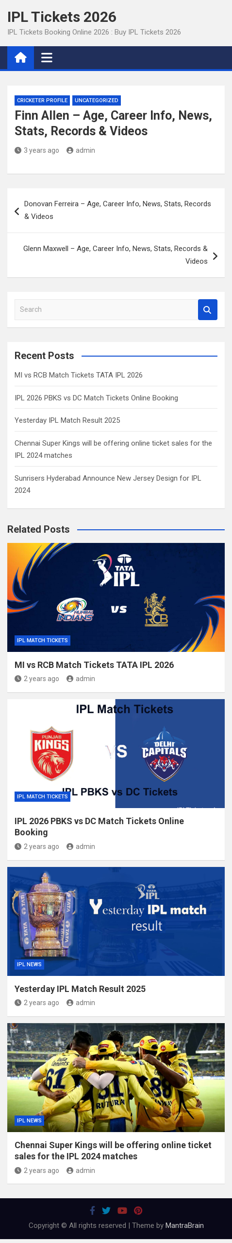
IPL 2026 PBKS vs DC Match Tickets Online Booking (96, 398)
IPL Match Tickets (42, 640)
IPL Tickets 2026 (61, 16)
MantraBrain (185, 1225)
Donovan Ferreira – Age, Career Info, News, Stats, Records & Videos (117, 210)
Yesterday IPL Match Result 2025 (67, 420)
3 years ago (37, 150)
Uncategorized (96, 100)
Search (207, 309)
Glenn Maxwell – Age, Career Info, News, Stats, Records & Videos (115, 255)
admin (80, 150)
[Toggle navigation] (47, 57)
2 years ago (37, 679)
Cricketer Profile (42, 100)
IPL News (29, 964)
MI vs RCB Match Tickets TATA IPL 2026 (79, 375)
